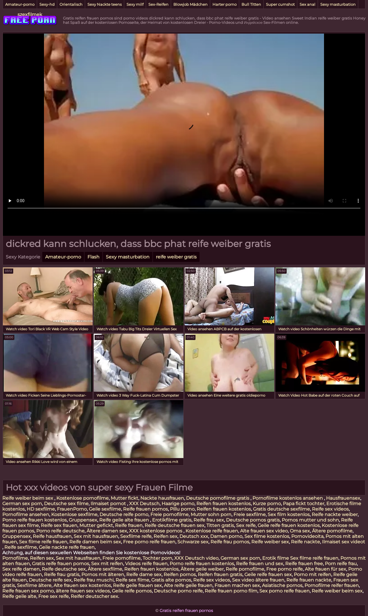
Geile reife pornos (132, 591)
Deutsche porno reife (178, 591)
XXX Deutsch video (196, 558)
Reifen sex (165, 536)
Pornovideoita (307, 536)
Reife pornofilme (245, 569)
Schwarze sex (192, 541)
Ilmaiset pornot (109, 503)
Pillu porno (182, 509)
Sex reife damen (21, 569)
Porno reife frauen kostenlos (34, 520)
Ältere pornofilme (332, 531)
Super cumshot (280, 4)
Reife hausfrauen (52, 536)
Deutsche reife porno (123, 514)
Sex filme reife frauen (43, 541)
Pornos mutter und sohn (310, 520)
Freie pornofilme (169, 514)
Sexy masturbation (338, 4)
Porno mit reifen (312, 574)
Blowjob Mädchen (190, 4)
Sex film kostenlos (289, 514)
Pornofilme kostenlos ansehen (288, 498)
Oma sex (300, 531)
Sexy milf (134, 4)
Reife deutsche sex (64, 569)
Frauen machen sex (237, 585)
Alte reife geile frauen (188, 585)
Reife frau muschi (94, 580)
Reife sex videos (330, 509)
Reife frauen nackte (308, 580)
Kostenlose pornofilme (82, 498)
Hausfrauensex (343, 498)
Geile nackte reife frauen (67, 547)
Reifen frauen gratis (220, 574)
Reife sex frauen (59, 525)
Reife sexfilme (20, 547)
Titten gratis (220, 525)
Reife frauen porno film (231, 591)
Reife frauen (129, 525)
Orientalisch (71, 4)
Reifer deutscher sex (94, 596)
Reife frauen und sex (259, 563)
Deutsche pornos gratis (253, 520)
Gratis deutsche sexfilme (281, 509)
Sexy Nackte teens (104, 4)
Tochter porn (157, 558)
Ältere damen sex (107, 531)
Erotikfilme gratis (171, 520)
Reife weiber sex (270, 541)
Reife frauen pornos (145, 509)
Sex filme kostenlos (266, 536)
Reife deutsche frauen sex (174, 525)
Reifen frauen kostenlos (223, 503)
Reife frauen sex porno (28, 591)
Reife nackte (305, 541)
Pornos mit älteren (102, 574)
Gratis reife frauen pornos (60, 563)
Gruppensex (83, 520)
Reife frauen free (304, 563)
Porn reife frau (341, 563)
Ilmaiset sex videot (343, 541)
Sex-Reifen (158, 4)
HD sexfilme (41, 509)
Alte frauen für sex (325, 569)
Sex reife (246, 525)
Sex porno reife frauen (284, 591)
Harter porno (224, 4)
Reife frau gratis (61, 574)
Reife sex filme (132, 580)
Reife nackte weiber (335, 514)
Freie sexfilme (249, 514)
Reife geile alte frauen (124, 520)
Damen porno (226, 536)
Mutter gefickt (96, 525)
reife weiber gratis (176, 257)
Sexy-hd (47, 4)
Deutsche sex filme (66, 503)
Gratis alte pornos (171, 580)
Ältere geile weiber (202, 569)
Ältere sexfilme (105, 569)
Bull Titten (251, 4)
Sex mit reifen (107, 563)
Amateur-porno (19, 4)
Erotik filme (275, 558)
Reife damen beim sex (95, 541)
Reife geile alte (19, 596)
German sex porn (22, 503)
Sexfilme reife (136, 536)
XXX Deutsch (144, 503)
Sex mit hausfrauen (96, 536)
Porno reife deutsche (60, 531)
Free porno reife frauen (149, 541)
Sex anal (307, 4)
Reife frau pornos (229, 541)
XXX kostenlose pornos (156, 531)
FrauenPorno (72, 509)
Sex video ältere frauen (258, 580)
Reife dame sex (144, 574)
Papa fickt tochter (303, 503)
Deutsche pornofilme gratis (218, 498)
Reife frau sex (208, 520)
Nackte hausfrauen (162, 498)
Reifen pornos (180, 574)
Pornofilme (15, 558)
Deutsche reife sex (50, 580)
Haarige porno (178, 503)
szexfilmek (30, 14)
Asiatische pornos (282, 585)
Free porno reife (284, 569)
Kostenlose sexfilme (74, 514)
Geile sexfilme (105, 509)
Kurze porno (267, 503)
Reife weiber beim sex (28, 498)
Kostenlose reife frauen (211, 531)
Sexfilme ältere (34, 585)
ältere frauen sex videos (83, 591)
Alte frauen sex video (264, 531)
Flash (93, 257)
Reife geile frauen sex (137, 585)
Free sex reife (53, 596)
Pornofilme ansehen (25, 514)
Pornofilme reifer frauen (331, 585)
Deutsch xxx (193, 536)
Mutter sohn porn (211, 514)
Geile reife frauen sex (268, 574)
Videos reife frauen (146, 563)
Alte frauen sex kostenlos (82, 585)
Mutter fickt (124, 498)
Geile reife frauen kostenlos (289, 525)
